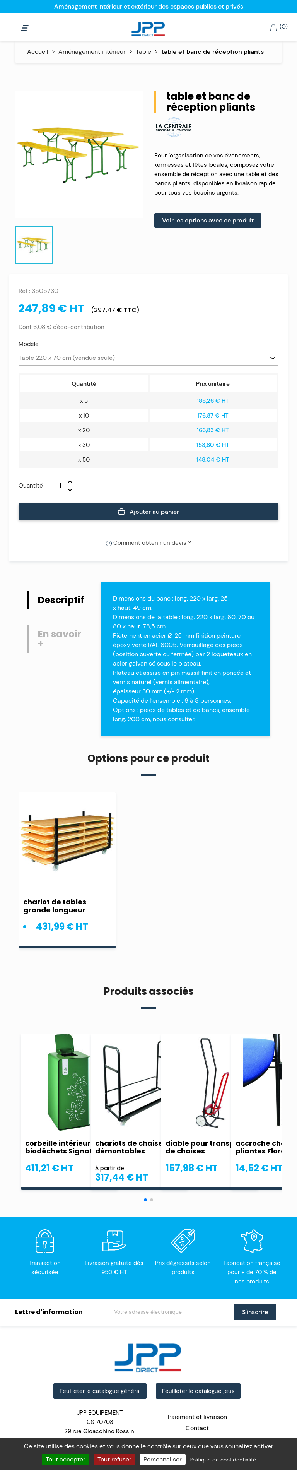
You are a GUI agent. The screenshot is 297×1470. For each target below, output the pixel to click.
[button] (145, 1199)
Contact (197, 1428)
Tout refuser (114, 1459)
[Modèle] (148, 358)
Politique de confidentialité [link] (222, 1459)
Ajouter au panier (148, 512)
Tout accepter (65, 1459)
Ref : (24, 291)
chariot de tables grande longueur (54, 906)
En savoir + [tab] (59, 639)
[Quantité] (55, 485)
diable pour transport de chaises (205, 1147)
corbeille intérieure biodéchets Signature (65, 1147)
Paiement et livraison (197, 1417)
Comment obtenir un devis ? (148, 543)
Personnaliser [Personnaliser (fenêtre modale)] (162, 1459)
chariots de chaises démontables (131, 1147)
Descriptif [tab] (61, 600)
